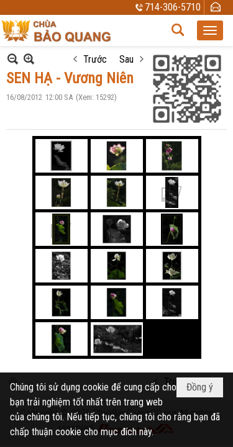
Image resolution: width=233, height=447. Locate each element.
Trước (95, 59)
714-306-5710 (173, 7)
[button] (210, 30)
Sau (126, 59)
